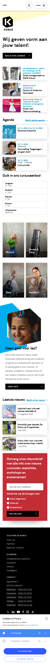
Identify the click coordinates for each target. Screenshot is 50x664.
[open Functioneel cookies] (45, 633)
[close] (46, 618)
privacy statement (31, 625)
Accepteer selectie (25, 659)
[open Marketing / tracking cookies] (45, 641)
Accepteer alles (25, 651)
